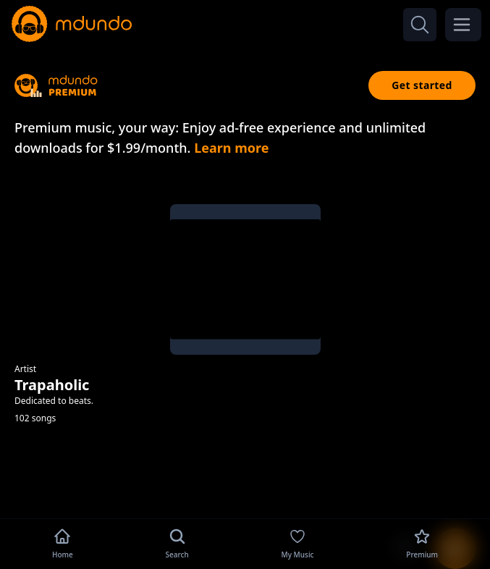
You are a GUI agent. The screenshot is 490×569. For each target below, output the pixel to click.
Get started (422, 85)
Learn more (231, 147)
